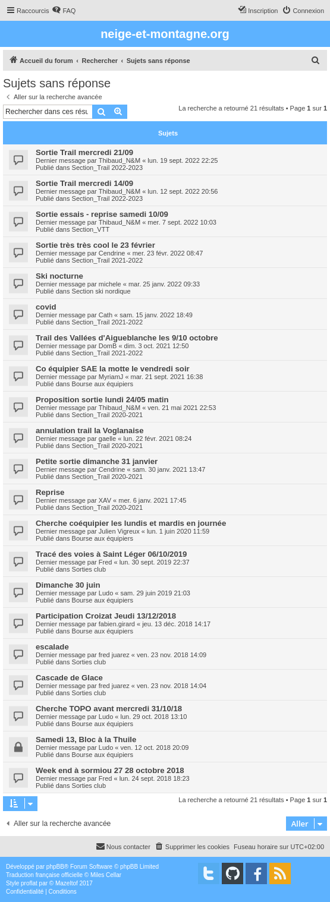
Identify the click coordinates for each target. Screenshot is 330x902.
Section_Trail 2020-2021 (107, 414)
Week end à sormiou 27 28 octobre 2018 (110, 770)
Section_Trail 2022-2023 (107, 167)
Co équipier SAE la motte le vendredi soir (113, 368)
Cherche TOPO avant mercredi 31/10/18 (109, 708)
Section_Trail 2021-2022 (107, 260)
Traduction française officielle (44, 875)
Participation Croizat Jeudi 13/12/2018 (106, 615)
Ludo (106, 593)
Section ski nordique (101, 291)
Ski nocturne (59, 276)
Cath (105, 314)
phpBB (55, 866)
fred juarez (114, 654)
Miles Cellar (105, 875)
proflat (29, 883)
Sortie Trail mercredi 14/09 (84, 183)
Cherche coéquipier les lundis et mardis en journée (131, 523)
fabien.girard (117, 623)
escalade (52, 646)
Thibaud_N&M (119, 160)
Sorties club (89, 569)
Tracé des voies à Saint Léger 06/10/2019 (111, 554)
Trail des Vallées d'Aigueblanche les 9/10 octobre (127, 337)
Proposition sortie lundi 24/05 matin (102, 399)
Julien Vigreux (119, 531)
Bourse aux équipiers (102, 383)
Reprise (50, 492)
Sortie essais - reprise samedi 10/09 (102, 214)
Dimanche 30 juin (68, 585)
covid (46, 306)
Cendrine (112, 253)
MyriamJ (111, 376)
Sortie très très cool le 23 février (95, 245)
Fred (105, 562)
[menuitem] (64, 11)
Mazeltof (66, 883)
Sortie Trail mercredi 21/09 (84, 152)
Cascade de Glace (69, 677)
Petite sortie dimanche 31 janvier (97, 461)
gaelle (107, 438)
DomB (108, 345)
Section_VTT (91, 229)
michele (110, 284)
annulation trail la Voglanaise (90, 430)
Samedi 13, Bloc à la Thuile (86, 739)
